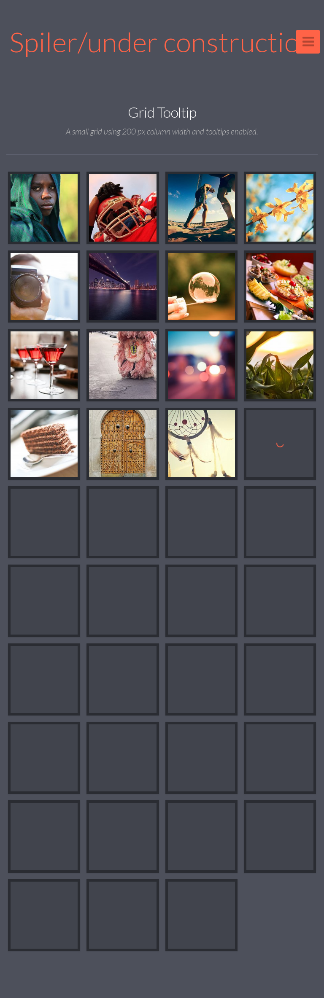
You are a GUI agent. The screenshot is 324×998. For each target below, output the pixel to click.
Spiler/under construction (162, 41)
